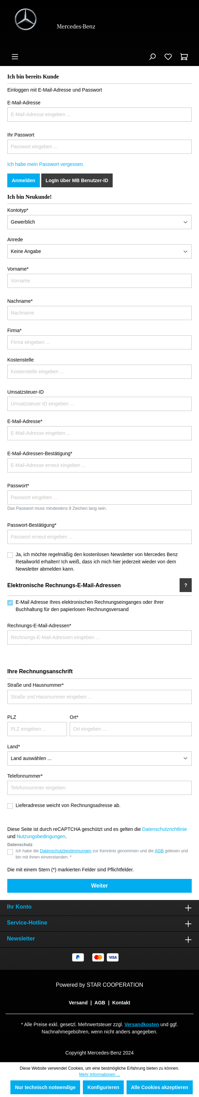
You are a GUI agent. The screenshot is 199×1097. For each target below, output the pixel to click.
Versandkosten (141, 1024)
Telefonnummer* (25, 776)
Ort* (74, 717)
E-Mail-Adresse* (24, 421)
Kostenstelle (20, 360)
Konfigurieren (103, 1087)
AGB (159, 850)
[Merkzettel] (168, 56)
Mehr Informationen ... (99, 1074)
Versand (78, 1002)
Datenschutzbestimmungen (65, 850)
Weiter (99, 886)
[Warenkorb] (184, 56)
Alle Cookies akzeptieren (159, 1087)
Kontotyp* (17, 210)
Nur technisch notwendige (45, 1087)
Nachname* (20, 301)
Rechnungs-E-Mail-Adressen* (39, 625)
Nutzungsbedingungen (41, 836)
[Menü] (15, 56)
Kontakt (121, 1002)
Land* (13, 746)
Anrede (15, 239)
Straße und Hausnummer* (35, 685)
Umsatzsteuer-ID (25, 392)
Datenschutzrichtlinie (164, 829)
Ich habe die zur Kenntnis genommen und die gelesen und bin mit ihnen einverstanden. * (102, 854)
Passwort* (18, 485)
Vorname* (17, 269)
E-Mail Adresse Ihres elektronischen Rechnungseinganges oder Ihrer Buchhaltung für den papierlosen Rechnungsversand (90, 605)
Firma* (14, 330)
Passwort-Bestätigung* (32, 525)
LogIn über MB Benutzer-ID (77, 180)
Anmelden (23, 180)
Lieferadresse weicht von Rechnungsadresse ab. (68, 805)
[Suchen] (152, 56)
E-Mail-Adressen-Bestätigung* (39, 453)
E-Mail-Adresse (24, 102)
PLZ (11, 717)
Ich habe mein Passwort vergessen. (45, 164)
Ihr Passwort (20, 135)
